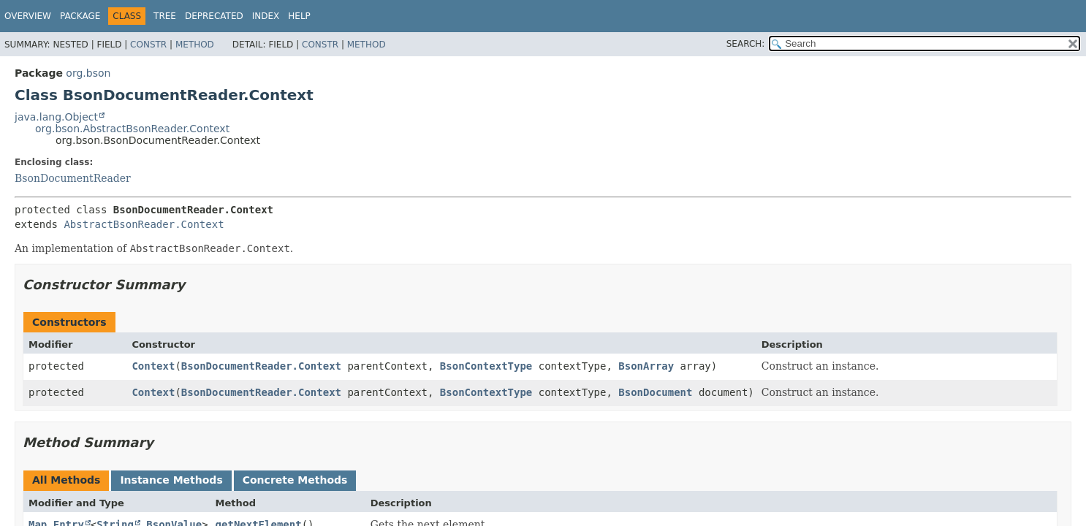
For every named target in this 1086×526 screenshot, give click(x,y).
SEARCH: (745, 44)
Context (153, 366)
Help (299, 16)
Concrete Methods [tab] (295, 480)
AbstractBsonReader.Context (144, 224)
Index (266, 16)
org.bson (88, 73)
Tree (164, 16)
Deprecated (214, 16)
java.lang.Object (56, 117)
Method (194, 44)
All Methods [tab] (66, 480)
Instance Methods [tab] (171, 480)
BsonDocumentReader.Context (261, 366)
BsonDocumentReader (73, 178)
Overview (27, 16)
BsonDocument (655, 392)
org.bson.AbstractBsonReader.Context (132, 128)
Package (80, 16)
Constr (148, 44)
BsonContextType (486, 366)
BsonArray (646, 366)
